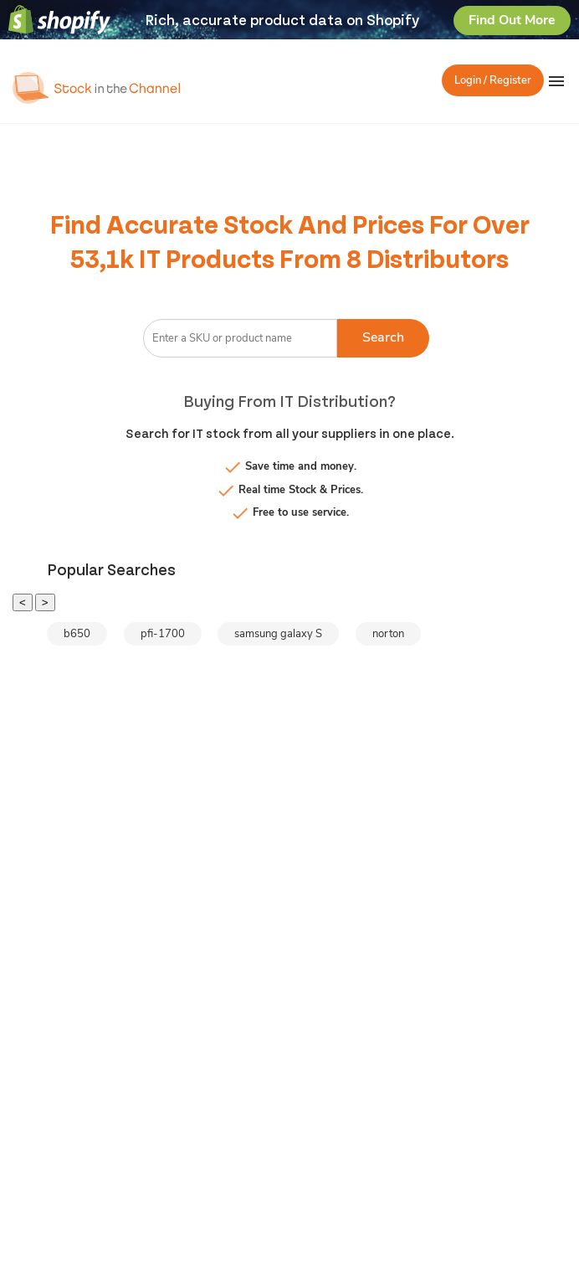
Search (383, 337)
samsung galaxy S (278, 633)
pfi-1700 (163, 633)
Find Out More (512, 20)
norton (388, 633)
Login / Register (492, 80)
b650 (77, 633)
